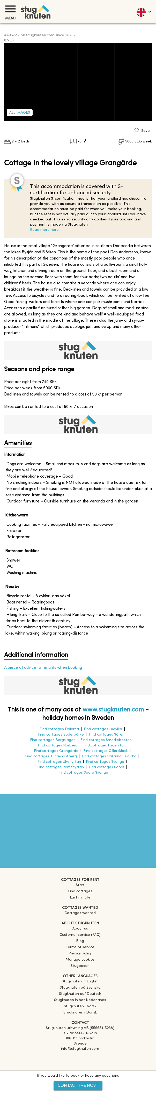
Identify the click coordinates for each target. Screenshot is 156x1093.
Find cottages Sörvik (106, 767)
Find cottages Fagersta (103, 745)
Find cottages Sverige (105, 762)
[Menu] (10, 9)
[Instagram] (80, 1063)
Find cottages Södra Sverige (83, 772)
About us (80, 928)
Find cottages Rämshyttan (60, 767)
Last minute (80, 897)
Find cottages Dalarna (59, 729)
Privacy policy (80, 953)
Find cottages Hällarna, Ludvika (109, 756)
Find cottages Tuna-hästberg (51, 756)
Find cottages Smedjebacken (106, 740)
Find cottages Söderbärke (61, 734)
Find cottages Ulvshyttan (59, 762)
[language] (143, 11)
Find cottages (80, 891)
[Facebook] (80, 1056)
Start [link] (80, 885)
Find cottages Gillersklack (105, 751)
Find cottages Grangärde (56, 751)
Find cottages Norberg (58, 745)
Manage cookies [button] (80, 959)
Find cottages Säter (106, 734)
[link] (80, 981)
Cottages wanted (80, 913)
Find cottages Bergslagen (53, 740)
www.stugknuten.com (113, 710)
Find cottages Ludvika (103, 729)
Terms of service (80, 947)
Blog (80, 941)
